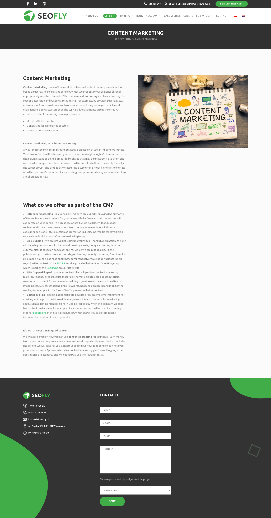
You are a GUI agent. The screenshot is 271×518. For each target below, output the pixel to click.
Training (125, 16)
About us (93, 16)
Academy (153, 16)
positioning (39, 312)
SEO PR (61, 263)
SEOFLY (119, 39)
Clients (188, 16)
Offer (109, 16)
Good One (52, 267)
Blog (139, 16)
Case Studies (172, 16)
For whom (204, 16)
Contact (223, 16)
